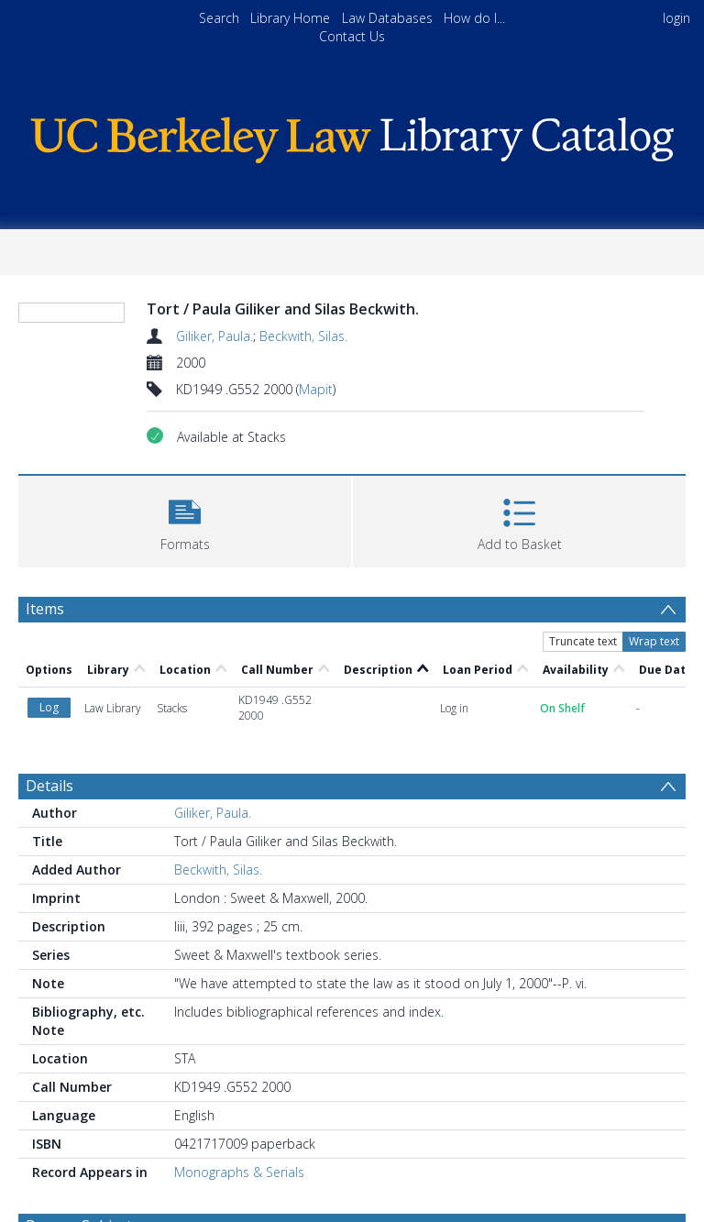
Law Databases (387, 18)
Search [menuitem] (219, 18)
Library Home (290, 18)
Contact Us (352, 36)
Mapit (316, 389)
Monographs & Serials (239, 1172)
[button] (184, 519)
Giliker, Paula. (214, 336)
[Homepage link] (351, 135)
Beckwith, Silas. (303, 336)
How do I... (474, 18)
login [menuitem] (676, 18)
